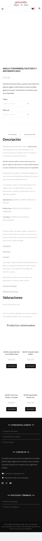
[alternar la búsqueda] (39, 8)
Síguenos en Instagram (10, 300)
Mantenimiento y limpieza (11, 445)
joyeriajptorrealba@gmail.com (14, 482)
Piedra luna (6, 260)
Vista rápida (11, 375)
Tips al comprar (8, 451)
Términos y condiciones (11, 516)
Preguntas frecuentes (10, 440)
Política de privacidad (10, 510)
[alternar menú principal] (3, 8)
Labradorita (7, 255)
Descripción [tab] (13, 143)
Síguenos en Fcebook (10, 295)
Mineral (6, 119)
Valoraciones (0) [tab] (29, 143)
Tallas (5, 108)
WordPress (28, 538)
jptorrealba (21, 2)
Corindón (6, 266)
